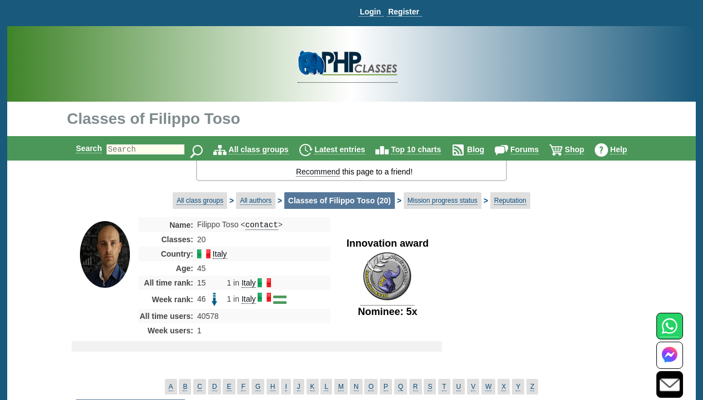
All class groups (268, 149)
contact (261, 225)
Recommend (318, 171)
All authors (256, 200)
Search (80, 148)
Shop (584, 149)
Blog (485, 149)
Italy (220, 255)
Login (370, 11)
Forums (534, 149)
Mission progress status (443, 200)
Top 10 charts (425, 149)
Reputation (510, 200)
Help (628, 149)
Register (403, 11)
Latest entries (349, 149)
